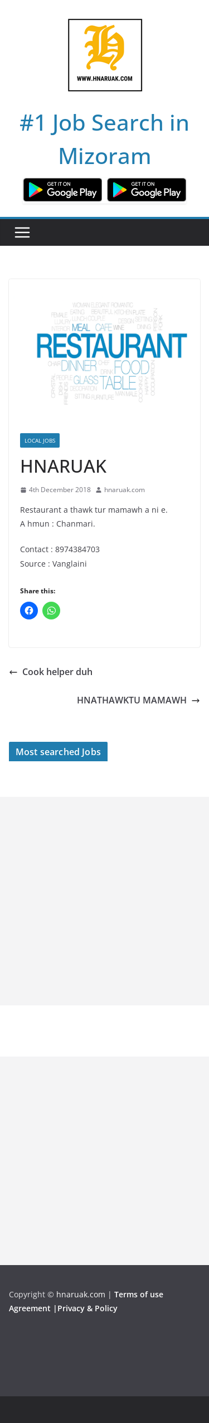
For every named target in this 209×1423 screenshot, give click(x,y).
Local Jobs (40, 440)
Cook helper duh (51, 672)
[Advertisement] (104, 901)
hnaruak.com (124, 489)
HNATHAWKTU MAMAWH (138, 700)
